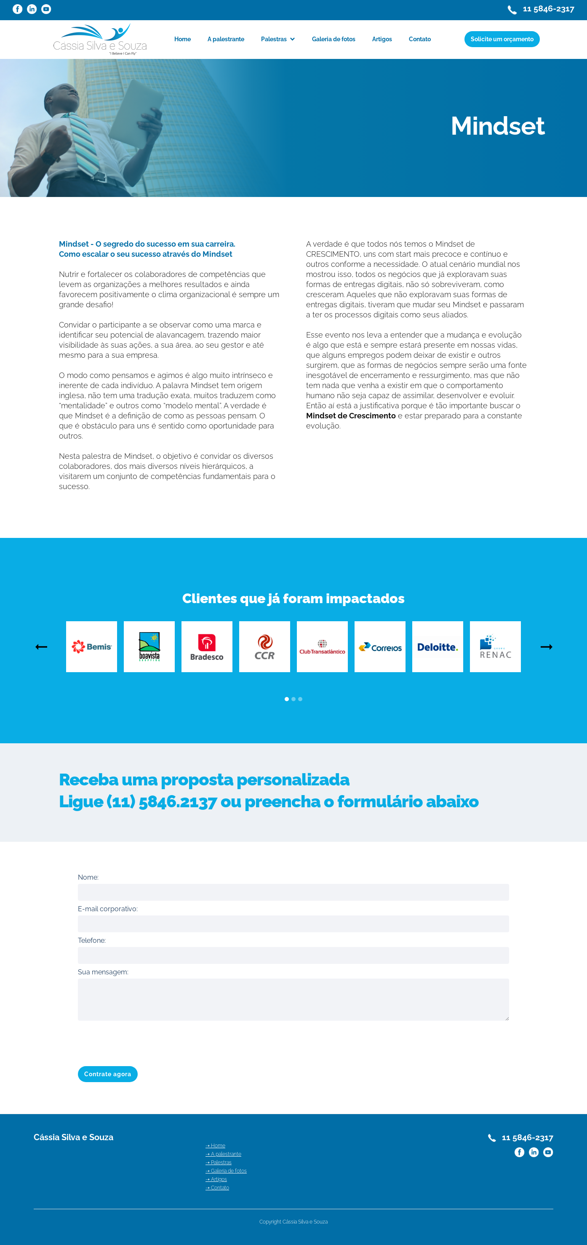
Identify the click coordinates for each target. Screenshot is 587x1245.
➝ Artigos (216, 1179)
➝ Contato (217, 1188)
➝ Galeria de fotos (226, 1171)
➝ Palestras (218, 1162)
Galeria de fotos (333, 39)
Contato (420, 39)
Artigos (382, 39)
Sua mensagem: (103, 972)
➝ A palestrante (223, 1154)
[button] (278, 39)
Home (182, 39)
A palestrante (226, 39)
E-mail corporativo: (108, 909)
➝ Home (215, 1146)
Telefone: (92, 940)
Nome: (88, 877)
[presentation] (142, 1041)
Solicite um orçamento (502, 39)
